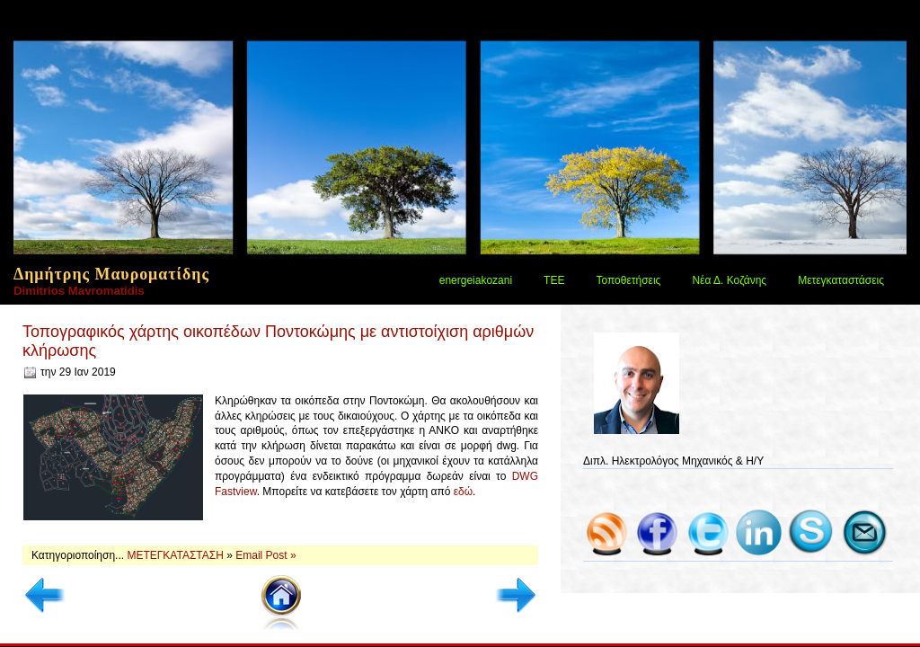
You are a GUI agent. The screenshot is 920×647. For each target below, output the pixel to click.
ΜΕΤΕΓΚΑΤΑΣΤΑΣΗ (176, 555)
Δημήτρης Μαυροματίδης (111, 274)
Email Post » (265, 555)
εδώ (463, 491)
